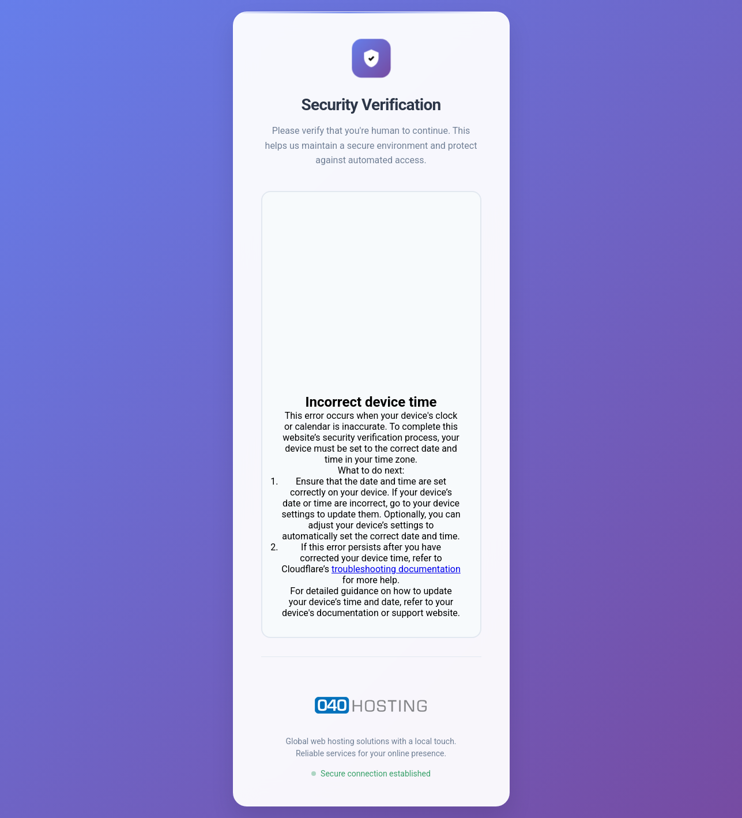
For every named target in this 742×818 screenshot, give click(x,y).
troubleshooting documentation (396, 569)
